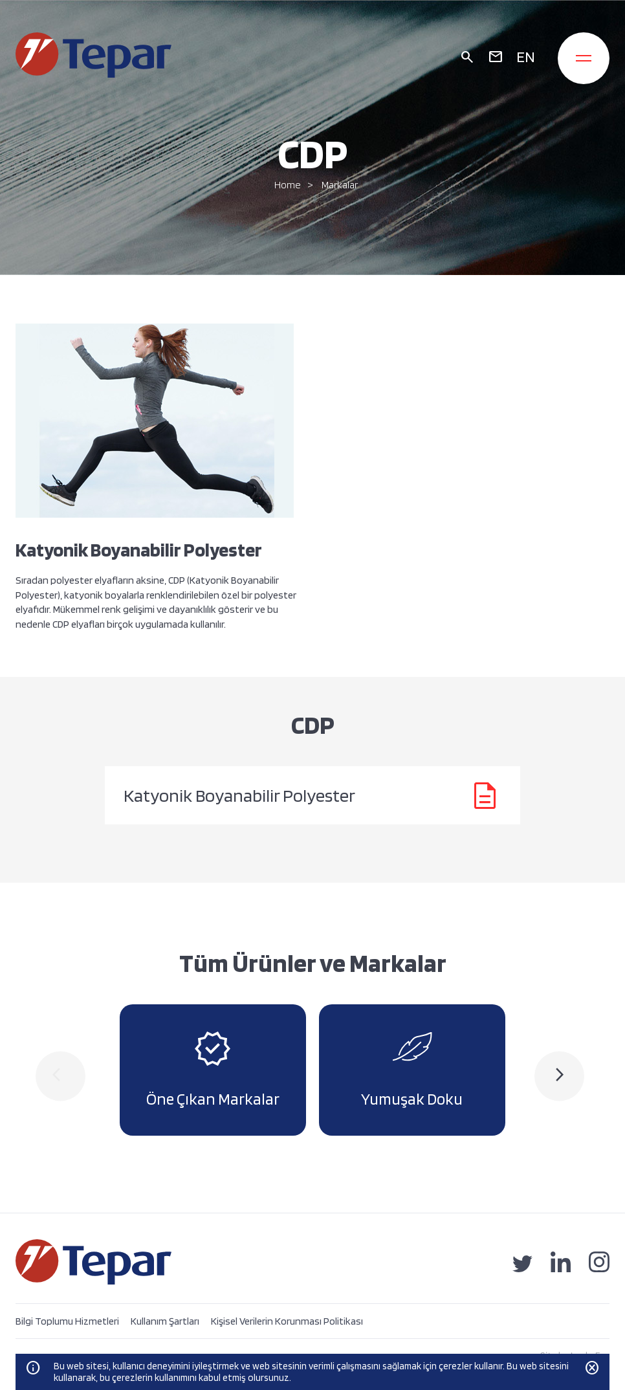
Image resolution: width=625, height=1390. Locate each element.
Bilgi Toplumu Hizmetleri (67, 1321)
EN (525, 56)
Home (287, 185)
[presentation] (60, 1076)
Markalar (340, 185)
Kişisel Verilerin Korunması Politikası (287, 1321)
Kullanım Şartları (165, 1321)
